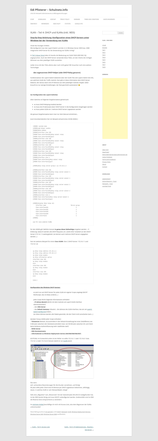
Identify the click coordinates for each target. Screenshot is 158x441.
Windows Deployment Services (81, 412)
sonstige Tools (106, 186)
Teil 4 (103, 57)
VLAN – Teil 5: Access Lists (40, 427)
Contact (104, 167)
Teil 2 (103, 52)
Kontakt (53, 19)
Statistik (67, 24)
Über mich (33, 24)
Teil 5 (103, 60)
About (104, 164)
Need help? (105, 152)
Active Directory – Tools (109, 181)
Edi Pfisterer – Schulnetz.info (49, 10)
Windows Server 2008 (50, 414)
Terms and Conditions (91, 19)
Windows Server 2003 (36, 414)
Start (32, 19)
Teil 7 (103, 65)
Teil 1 (103, 50)
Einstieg (104, 48)
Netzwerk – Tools (107, 184)
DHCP (59, 412)
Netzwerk (64, 412)
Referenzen (45, 24)
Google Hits (79, 24)
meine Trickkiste (107, 157)
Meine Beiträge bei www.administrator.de (114, 155)
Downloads (42, 19)
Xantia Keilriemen (109, 19)
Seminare (77, 19)
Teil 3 (103, 55)
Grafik (65, 341)
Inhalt (104, 45)
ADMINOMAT (106, 179)
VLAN (69, 412)
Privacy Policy (64, 19)
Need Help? (56, 24)
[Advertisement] (115, 108)
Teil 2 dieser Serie (38, 55)
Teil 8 (103, 67)
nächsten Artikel (38, 404)
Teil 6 (103, 62)
